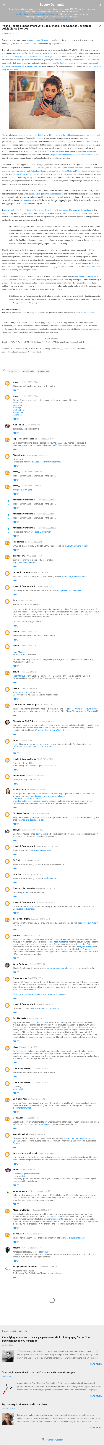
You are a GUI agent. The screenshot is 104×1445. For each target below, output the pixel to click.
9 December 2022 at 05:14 (46, 514)
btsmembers (19, 775)
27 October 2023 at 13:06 (39, 813)
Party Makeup (19, 652)
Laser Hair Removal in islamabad (44, 1008)
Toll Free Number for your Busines (82, 709)
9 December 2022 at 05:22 (46, 528)
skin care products (40, 1022)
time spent (95, 197)
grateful (26, 892)
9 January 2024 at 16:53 (46, 902)
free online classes (22, 1068)
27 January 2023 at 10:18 (34, 542)
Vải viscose (18, 412)
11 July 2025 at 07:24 (28, 1170)
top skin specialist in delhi (33, 820)
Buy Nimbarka (19, 1018)
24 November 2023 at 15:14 (47, 846)
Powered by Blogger (52, 1440)
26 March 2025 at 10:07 (28, 1047)
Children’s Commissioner (63, 168)
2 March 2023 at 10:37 (39, 572)
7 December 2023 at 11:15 (46, 888)
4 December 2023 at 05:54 (33, 874)
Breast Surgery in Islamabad (74, 576)
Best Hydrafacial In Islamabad (68, 590)
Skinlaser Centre (21, 813)
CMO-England (43, 168)
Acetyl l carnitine (20, 1051)
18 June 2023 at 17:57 (48, 705)
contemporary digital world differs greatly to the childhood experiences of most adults (61, 135)
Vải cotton (17, 405)
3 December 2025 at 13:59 (41, 1210)
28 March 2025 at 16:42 (41, 1082)
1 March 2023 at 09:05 (34, 556)
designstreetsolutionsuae (25, 1266)
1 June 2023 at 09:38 (28, 632)
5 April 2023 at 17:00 (44, 586)
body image (14, 371)
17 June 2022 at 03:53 (29, 382)
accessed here (94, 266)
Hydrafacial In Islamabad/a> (72, 1238)
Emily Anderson (20, 964)
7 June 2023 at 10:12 (28, 672)
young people (43, 371)
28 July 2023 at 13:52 (45, 759)
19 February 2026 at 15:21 (48, 1267)
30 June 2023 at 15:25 (28, 740)
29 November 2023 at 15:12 (33, 860)
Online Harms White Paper (25, 174)
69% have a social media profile (64, 53)
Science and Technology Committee (34, 171)
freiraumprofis (20, 978)
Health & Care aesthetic (24, 586)
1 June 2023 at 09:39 (28, 646)
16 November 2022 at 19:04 (31, 486)
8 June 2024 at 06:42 (35, 1018)
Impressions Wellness (23, 439)
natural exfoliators (42, 1124)
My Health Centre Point (24, 500)
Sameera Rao (19, 789)
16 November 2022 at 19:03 (31, 472)
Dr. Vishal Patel (20, 1099)
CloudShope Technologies (26, 705)
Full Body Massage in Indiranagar (70, 445)
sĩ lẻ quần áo (50, 878)
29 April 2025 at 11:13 (36, 1099)
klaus (15, 1047)
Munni (16, 1169)
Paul (15, 600)
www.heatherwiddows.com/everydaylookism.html (37, 14)
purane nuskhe (20, 1191)
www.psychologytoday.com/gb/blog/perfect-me (52, 19)
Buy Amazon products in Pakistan (50, 796)
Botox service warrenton (57, 942)
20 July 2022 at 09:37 (33, 425)
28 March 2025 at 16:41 (41, 1068)
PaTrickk (17, 860)
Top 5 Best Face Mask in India (26, 562)
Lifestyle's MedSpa (84, 947)
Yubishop (17, 874)
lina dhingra (18, 542)
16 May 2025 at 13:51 (32, 1118)
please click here (88, 313)
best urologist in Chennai (45, 1157)
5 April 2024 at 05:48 (35, 978)
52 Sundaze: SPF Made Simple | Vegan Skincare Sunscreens (39, 994)
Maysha (16, 1248)
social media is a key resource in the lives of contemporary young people (31, 56)
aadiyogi (17, 830)
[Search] (100, 5)
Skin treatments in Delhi (77, 546)
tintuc (16, 740)
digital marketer (20, 1176)
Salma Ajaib (18, 1234)
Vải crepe (17, 407)
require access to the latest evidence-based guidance (72, 155)
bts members (34, 779)
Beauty (45, 1252)
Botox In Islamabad (42, 850)
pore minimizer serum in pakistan (28, 798)
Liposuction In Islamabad (24, 909)
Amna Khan (18, 425)
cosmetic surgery (21, 572)
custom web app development (60, 968)
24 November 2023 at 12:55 (32, 830)
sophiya (16, 935)
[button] (100, 26)
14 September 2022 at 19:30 (37, 455)
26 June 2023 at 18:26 (46, 721)
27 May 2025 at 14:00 (46, 1153)
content (26, 200)
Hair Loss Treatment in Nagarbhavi (46, 462)
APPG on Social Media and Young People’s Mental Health (77, 171)
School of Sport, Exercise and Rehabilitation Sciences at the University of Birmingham (55, 210)
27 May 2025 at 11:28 (37, 1134)
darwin (16, 631)
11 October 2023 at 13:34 (35, 776)
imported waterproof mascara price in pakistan (34, 801)
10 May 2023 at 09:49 (26, 600)
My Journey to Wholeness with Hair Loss (24, 1404)
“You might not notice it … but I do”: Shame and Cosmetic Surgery (39, 1372)
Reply (16, 390)
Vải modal (17, 415)
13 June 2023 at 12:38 (28, 688)
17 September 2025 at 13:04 (39, 1191)
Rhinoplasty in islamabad (45, 765)
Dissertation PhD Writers (25, 721)
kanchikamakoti (20, 1134)
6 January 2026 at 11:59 (34, 1234)
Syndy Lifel (18, 1089)
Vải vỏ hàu (17, 402)
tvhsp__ (16, 382)
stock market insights (53, 1219)
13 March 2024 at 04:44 (38, 964)
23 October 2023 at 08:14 (36, 790)
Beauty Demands (52, 5)
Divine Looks (19, 455)
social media (28, 371)
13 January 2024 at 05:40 (40, 919)
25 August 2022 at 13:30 (44, 439)
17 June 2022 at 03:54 (29, 396)
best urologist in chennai (25, 1153)
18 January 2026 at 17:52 (30, 1248)
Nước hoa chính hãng (22, 490)
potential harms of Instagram (39, 40)
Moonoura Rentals (21, 1210)
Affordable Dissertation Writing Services (52, 730)
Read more (96, 1364)
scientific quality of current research (48, 194)
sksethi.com (19, 556)
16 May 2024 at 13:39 (45, 1004)
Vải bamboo (18, 410)
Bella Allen (18, 1118)
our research (9, 210)
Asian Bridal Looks (21, 692)
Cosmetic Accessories (24, 888)
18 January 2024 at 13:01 (31, 935)
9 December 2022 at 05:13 (46, 500)
